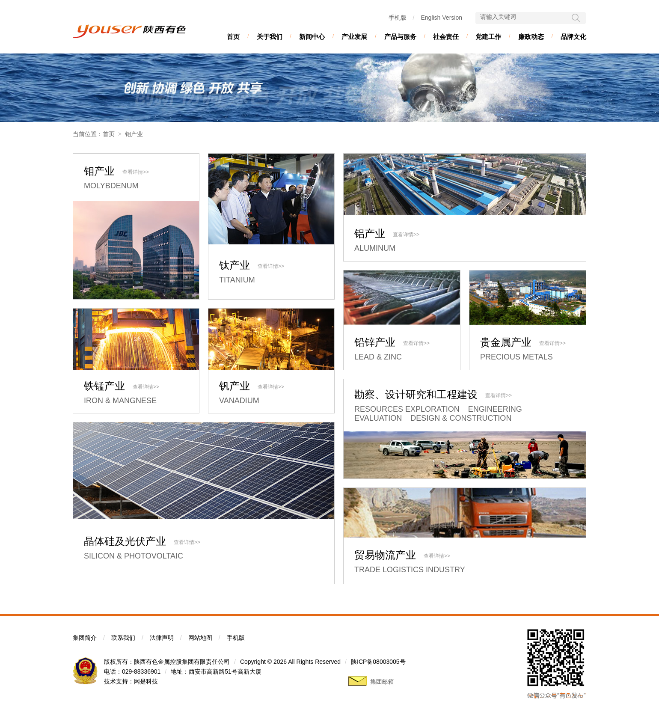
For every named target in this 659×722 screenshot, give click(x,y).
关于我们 (269, 36)
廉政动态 (531, 36)
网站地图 (200, 637)
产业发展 (354, 36)
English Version (441, 17)
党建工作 (488, 36)
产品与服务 (400, 36)
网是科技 (146, 681)
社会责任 (446, 36)
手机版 (398, 17)
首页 (233, 36)
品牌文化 (573, 36)
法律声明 (162, 637)
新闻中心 (312, 36)
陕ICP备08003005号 (378, 661)
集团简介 (85, 637)
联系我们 (123, 637)
